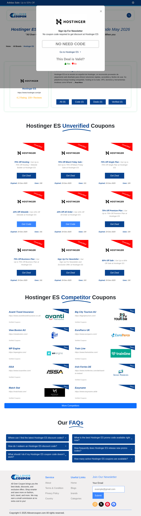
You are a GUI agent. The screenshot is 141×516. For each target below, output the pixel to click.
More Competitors (70, 405)
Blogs (73, 488)
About (48, 483)
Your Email (98, 483)
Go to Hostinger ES (70, 52)
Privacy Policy (52, 493)
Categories (76, 498)
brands (74, 493)
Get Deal (26, 175)
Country (49, 498)
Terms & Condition (54, 488)
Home (74, 483)
